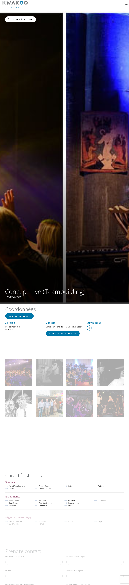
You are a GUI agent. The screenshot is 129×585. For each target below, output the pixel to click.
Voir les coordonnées (62, 334)
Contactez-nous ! (19, 316)
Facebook (89, 328)
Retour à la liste (22, 19)
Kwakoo (15, 4)
